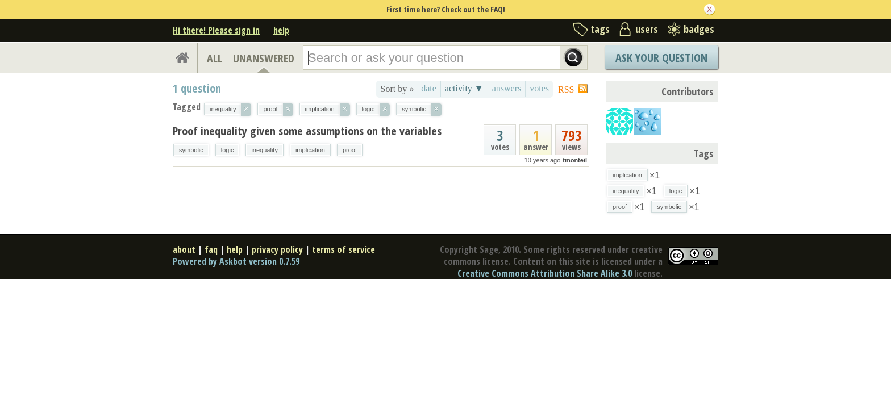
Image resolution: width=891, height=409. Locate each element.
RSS (566, 89)
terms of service (343, 249)
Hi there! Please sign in (216, 30)
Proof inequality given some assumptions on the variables (307, 131)
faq (211, 249)
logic (227, 150)
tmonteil (575, 160)
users (646, 29)
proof (350, 150)
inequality (264, 150)
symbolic (191, 150)
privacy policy (277, 249)
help (281, 30)
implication (310, 150)
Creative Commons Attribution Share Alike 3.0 (544, 273)
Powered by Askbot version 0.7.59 (236, 261)
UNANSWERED (263, 58)
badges (699, 29)
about (184, 249)
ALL (214, 58)
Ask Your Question (661, 57)
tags (600, 29)
